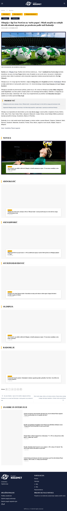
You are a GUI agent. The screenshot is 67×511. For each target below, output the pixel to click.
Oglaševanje (4, 484)
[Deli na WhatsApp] (6, 389)
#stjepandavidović (31, 14)
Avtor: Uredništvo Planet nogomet (10, 128)
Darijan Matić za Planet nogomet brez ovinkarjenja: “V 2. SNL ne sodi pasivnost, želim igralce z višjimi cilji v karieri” (44, 436)
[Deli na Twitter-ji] (12, 389)
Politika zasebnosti (6, 495)
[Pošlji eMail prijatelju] (15, 389)
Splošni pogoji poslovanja (8, 498)
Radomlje (15, 18)
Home (3, 10)
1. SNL (36, 484)
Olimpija (5, 18)
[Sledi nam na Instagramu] (2, 504)
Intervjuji (36, 481)
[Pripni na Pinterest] (18, 389)
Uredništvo (4, 481)
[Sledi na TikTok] (4, 504)
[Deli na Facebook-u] (9, 389)
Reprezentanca (38, 489)
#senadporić (17, 14)
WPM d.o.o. (27, 508)
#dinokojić (6, 14)
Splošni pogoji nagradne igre (9, 501)
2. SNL (36, 487)
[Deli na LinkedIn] (21, 389)
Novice (11, 10)
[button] (2, 3)
